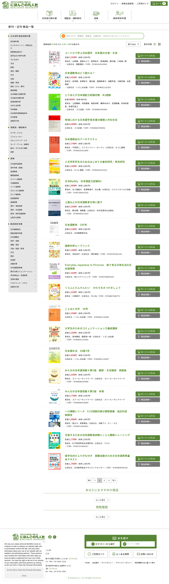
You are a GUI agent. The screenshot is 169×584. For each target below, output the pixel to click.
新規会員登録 (128, 3)
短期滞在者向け (16, 52)
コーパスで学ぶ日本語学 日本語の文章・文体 (91, 53)
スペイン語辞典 (16, 179)
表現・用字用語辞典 (18, 213)
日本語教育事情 (16, 267)
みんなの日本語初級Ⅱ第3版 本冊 (84, 391)
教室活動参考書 (16, 233)
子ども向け (14, 59)
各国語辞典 (14, 198)
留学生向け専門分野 (18, 55)
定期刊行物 (14, 121)
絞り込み (132, 44)
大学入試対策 (15, 105)
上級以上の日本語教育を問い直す (83, 202)
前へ (90, 480)
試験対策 (13, 264)
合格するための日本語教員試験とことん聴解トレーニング (97, 435)
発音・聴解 (14, 71)
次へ (114, 480)
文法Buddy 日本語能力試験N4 (83, 181)
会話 (12, 79)
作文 (12, 75)
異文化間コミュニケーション (21, 271)
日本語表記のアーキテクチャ (81, 139)
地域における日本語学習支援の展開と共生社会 (91, 119)
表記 (12, 256)
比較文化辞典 (15, 217)
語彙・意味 (14, 244)
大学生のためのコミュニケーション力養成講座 (91, 328)
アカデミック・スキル (18, 283)
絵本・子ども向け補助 (18, 148)
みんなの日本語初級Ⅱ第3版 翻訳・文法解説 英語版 (97, 370)
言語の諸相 (14, 279)
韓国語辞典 (14, 175)
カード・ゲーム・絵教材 (19, 144)
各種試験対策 (15, 101)
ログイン (115, 3)
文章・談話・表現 (17, 248)
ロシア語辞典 (15, 194)
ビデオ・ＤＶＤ (16, 133)
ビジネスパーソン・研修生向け (21, 46)
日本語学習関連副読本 (18, 113)
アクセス (73, 558)
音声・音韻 (14, 241)
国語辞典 (13, 202)
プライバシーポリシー (124, 562)
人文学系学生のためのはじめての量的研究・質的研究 (95, 161)
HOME (87, 562)
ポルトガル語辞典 (17, 190)
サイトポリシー (107, 562)
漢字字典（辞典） (17, 167)
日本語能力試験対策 (18, 94)
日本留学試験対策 (17, 98)
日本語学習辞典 (16, 164)
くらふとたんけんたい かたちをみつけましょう (93, 287)
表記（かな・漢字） (18, 86)
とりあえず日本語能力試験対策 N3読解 (88, 95)
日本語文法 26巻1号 (77, 351)
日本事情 (13, 117)
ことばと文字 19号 (76, 309)
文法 (12, 63)
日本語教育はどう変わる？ (80, 73)
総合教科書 (14, 41)
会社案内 (95, 562)
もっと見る (100, 500)
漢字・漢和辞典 (16, 206)
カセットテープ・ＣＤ (18, 140)
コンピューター (16, 136)
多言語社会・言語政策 (18, 275)
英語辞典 (13, 171)
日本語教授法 (15, 229)
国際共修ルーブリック (77, 245)
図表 (12, 152)
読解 (12, 67)
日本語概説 (14, 237)
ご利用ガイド (143, 3)
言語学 (13, 260)
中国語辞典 (14, 183)
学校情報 (13, 109)
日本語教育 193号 (76, 224)
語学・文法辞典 (16, 210)
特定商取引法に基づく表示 (145, 562)
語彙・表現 (14, 82)
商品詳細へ (146, 61)
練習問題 (13, 90)
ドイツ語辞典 (15, 187)
